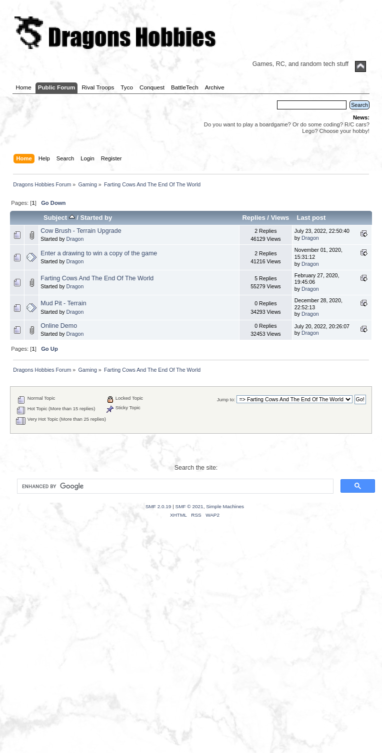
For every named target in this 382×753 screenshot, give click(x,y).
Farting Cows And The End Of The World (97, 278)
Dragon (75, 239)
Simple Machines (225, 506)
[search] (174, 486)
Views (280, 217)
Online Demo (58, 325)
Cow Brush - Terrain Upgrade (80, 230)
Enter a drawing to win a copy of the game (98, 253)
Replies (253, 217)
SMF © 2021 (190, 506)
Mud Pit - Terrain (63, 303)
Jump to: (226, 399)
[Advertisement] (94, 648)
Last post (311, 217)
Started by (96, 217)
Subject (59, 217)
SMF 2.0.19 (159, 506)
